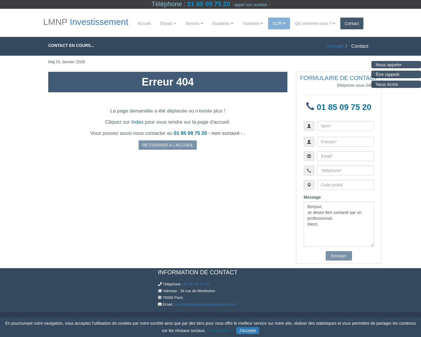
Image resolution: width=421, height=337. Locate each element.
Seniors (194, 23)
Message (312, 197)
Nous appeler (389, 64)
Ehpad (168, 23)
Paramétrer (220, 330)
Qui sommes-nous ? (315, 23)
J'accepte (247, 330)
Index (137, 122)
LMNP (85, 22)
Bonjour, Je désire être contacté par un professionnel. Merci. (339, 224)
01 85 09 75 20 (208, 4)
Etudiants (223, 23)
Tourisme (253, 23)
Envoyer (338, 255)
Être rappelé (388, 74)
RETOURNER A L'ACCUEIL (167, 145)
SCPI (279, 23)
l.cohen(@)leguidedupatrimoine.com (206, 304)
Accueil (144, 23)
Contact (352, 23)
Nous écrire (387, 84)
